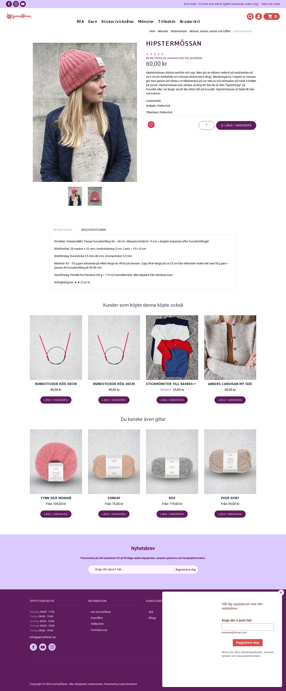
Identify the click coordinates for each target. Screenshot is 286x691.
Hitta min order (271, 4)
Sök (151, 611)
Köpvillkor (97, 617)
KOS (172, 498)
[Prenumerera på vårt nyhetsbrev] (143, 569)
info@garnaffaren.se (43, 637)
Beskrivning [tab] (63, 229)
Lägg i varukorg (236, 125)
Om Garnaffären (101, 611)
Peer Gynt (230, 498)
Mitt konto (213, 611)
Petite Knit (166, 112)
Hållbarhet (97, 623)
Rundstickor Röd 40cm (114, 384)
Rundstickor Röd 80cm (56, 384)
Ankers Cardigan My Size (230, 384)
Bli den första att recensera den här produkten (174, 58)
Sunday (114, 498)
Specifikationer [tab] (93, 229)
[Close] (281, 617)
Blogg (152, 617)
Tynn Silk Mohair (56, 498)
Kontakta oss (99, 630)
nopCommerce (128, 684)
